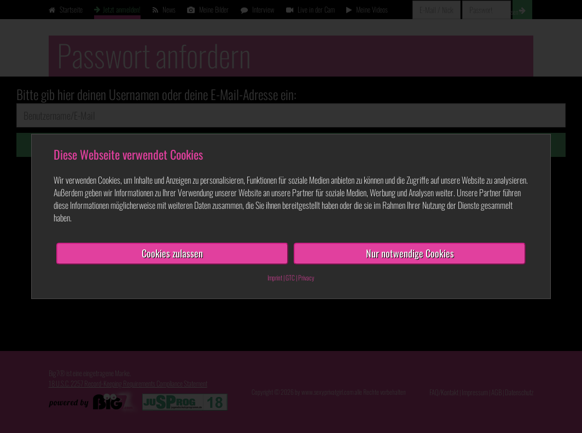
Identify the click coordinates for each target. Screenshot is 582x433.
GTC (290, 277)
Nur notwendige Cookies (410, 253)
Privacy (306, 277)
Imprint (274, 277)
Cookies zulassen (172, 253)
